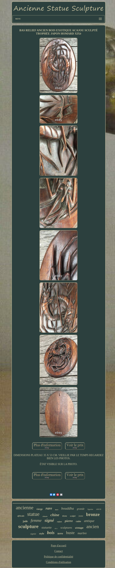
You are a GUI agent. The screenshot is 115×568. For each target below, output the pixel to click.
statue (33, 514)
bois (51, 532)
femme (36, 520)
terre (60, 533)
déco (56, 528)
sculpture (28, 526)
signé (49, 520)
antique (89, 521)
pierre (69, 521)
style (41, 533)
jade (25, 521)
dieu (64, 516)
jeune (81, 516)
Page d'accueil (58, 545)
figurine (90, 509)
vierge (39, 509)
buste (70, 532)
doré (56, 509)
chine (54, 515)
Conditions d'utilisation (58, 562)
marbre (82, 533)
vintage (79, 528)
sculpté (73, 516)
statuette (46, 527)
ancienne (24, 507)
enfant (59, 522)
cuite (78, 521)
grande (80, 508)
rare (49, 508)
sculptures (66, 527)
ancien (92, 526)
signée (33, 534)
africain (20, 516)
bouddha (67, 508)
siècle (98, 509)
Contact (58, 551)
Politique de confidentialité (58, 556)
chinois (45, 516)
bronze (93, 514)
